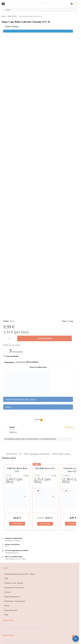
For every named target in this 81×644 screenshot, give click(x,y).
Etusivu (4, 16)
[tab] (38, 417)
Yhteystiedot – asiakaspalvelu (14, 601)
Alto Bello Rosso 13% (45, 468)
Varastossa (67, 454)
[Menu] (5, 3)
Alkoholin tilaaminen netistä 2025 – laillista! (20, 399)
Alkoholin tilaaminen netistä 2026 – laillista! (19, 574)
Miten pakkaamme (10, 610)
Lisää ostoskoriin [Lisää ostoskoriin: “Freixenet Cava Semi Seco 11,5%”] (73, 524)
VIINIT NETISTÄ (12, 16)
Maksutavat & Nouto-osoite (14, 588)
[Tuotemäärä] (9, 338)
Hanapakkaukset (34, 454)
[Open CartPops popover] (75, 638)
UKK (6, 579)
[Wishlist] (12, 356)
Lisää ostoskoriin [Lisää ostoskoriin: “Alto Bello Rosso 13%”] (45, 524)
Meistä (6, 606)
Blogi (6, 615)
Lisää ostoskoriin (44, 338)
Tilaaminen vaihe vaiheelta (13, 583)
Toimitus (8, 407)
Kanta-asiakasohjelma (12, 597)
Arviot (37, 419)
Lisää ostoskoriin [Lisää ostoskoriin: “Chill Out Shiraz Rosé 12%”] (17, 524)
